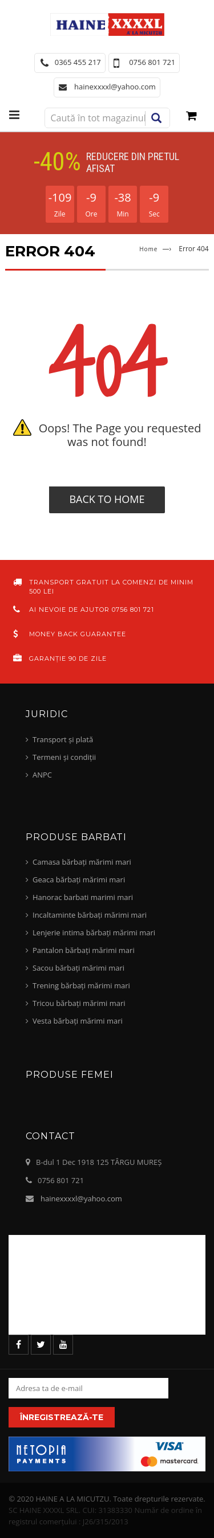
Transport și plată (63, 739)
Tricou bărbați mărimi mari (79, 1003)
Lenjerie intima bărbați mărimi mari (94, 932)
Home (148, 249)
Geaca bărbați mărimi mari (79, 879)
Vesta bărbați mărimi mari (78, 1021)
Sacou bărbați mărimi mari (78, 968)
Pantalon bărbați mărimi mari (84, 950)
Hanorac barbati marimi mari (83, 897)
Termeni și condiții (64, 757)
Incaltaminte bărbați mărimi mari (90, 915)
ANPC (42, 775)
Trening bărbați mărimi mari (81, 985)
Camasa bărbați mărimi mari (82, 862)
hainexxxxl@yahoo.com (81, 1198)
